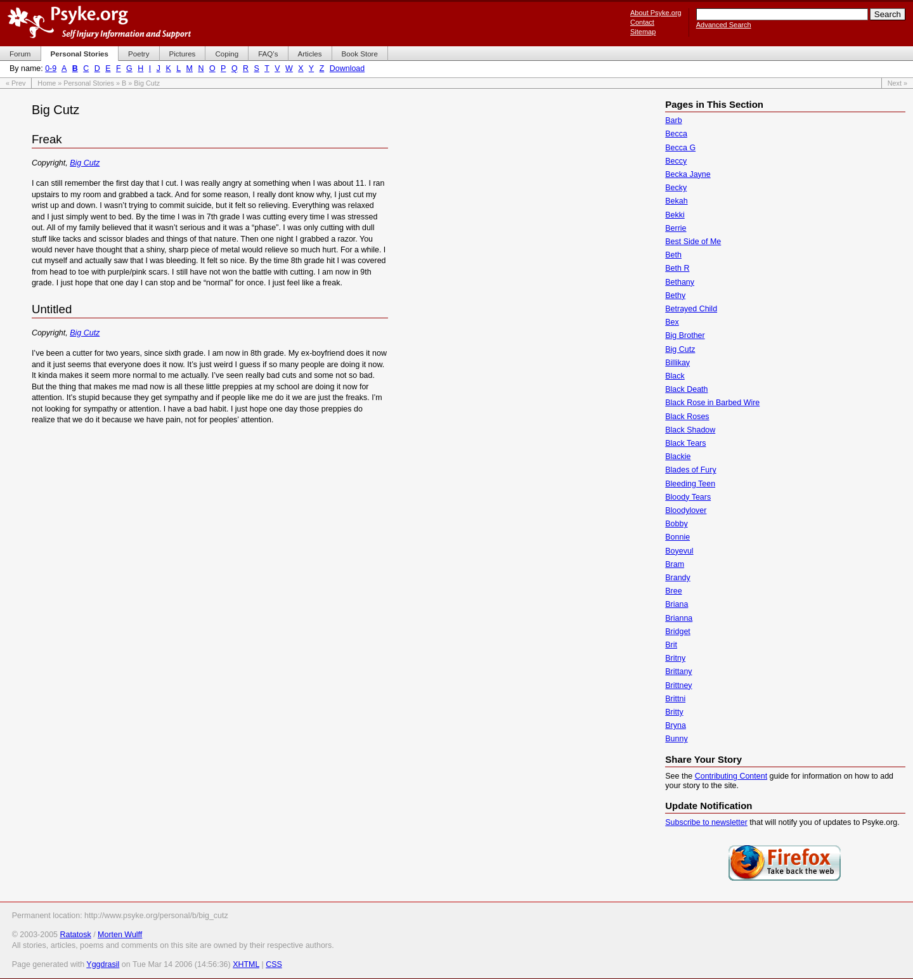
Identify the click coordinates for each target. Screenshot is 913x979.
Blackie (677, 456)
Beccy (676, 161)
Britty (674, 712)
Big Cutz (85, 163)
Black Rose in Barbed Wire (712, 402)
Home (46, 83)
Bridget (677, 631)
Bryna (675, 725)
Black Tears (685, 443)
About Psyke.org (656, 12)
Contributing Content (731, 776)
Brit (671, 644)
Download (347, 68)
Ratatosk (75, 934)
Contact (642, 22)
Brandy (677, 577)
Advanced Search (723, 25)
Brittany (678, 671)
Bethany (679, 282)
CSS (274, 964)
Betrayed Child (691, 308)
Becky (676, 187)
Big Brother (684, 335)
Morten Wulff (120, 934)
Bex (672, 322)
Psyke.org (99, 22)
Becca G (680, 147)
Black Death (686, 389)
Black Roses (687, 416)
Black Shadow (690, 429)
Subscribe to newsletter (706, 822)
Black (675, 376)
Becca (676, 133)
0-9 (50, 68)
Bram (674, 564)
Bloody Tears (688, 497)
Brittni (675, 698)
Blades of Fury (690, 469)
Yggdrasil (102, 964)
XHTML (246, 964)
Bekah (676, 201)
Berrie (675, 228)
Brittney (678, 685)
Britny (675, 658)
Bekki (675, 215)
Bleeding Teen (690, 483)
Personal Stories (88, 83)
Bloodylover (685, 510)
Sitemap (643, 32)
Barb (673, 120)
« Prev (15, 83)
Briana (676, 604)
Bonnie (677, 537)
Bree (673, 591)
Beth (673, 254)
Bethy (675, 295)
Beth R (677, 268)
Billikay (677, 362)
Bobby (676, 523)
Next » (897, 83)
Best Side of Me (693, 241)
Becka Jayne (687, 174)
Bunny (676, 738)
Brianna (678, 618)
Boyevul (679, 551)
